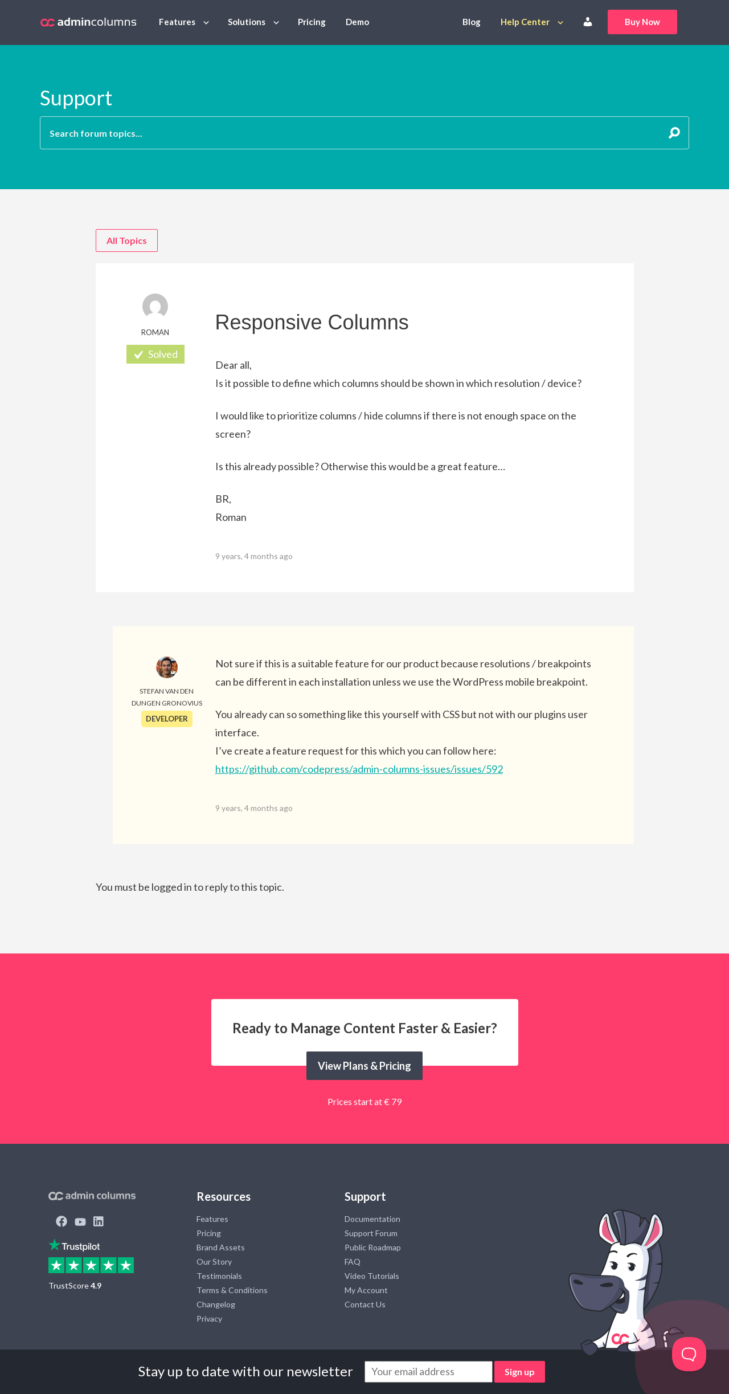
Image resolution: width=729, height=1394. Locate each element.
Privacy (209, 1318)
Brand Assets (220, 1247)
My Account (366, 1290)
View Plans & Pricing (364, 1065)
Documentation (372, 1219)
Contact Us (365, 1304)
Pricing (312, 22)
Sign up (520, 1371)
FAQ (353, 1261)
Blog (471, 22)
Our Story (214, 1261)
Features (177, 22)
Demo (357, 22)
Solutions (246, 22)
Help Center (525, 22)
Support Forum (371, 1233)
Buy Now (642, 22)
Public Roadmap (373, 1247)
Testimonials (219, 1276)
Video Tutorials (372, 1276)
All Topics (127, 240)
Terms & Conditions (232, 1290)
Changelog (215, 1304)
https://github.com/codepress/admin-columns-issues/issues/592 (359, 769)
